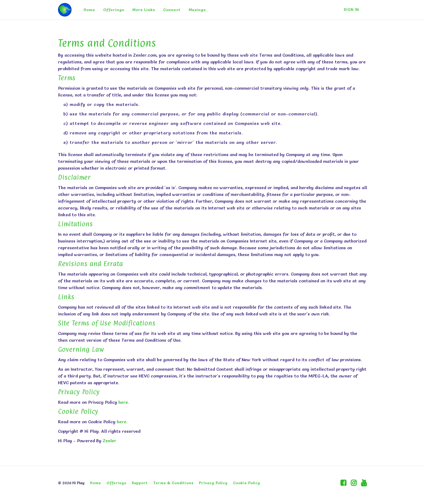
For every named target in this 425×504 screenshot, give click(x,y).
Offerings (113, 9)
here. (123, 402)
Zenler (109, 440)
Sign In (351, 9)
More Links (143, 9)
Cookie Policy (246, 483)
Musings (197, 9)
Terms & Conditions (173, 483)
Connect (172, 9)
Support (140, 483)
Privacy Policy (213, 483)
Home (89, 9)
